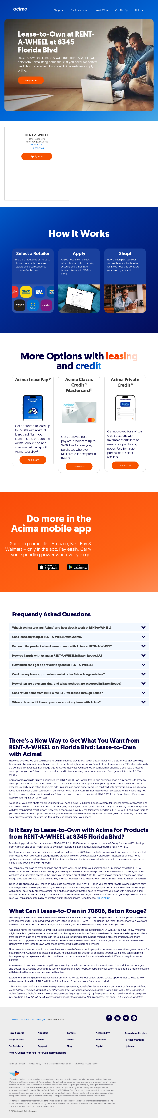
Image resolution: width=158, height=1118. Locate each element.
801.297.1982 (103, 897)
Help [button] (138, 10)
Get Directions (36, 144)
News (41, 1039)
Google (79, 568)
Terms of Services (17, 1063)
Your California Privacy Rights (57, 1063)
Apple (50, 568)
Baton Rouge (38, 1019)
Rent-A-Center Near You (22, 1052)
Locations (13, 1019)
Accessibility (103, 1033)
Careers (71, 1033)
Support (42, 1046)
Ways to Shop (16, 1039)
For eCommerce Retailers (52, 1052)
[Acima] (14, 1073)
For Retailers (16, 1046)
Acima (20, 10)
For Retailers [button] (77, 10)
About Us (43, 1033)
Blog (69, 1046)
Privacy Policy (34, 1063)
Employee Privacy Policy (86, 1063)
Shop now (31, 80)
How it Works (102, 10)
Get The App (122, 10)
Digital (99, 1046)
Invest (70, 1039)
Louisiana (25, 1019)
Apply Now (37, 156)
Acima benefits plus (135, 1033)
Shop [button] (57, 10)
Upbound (130, 1046)
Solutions (101, 1039)
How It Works (16, 1033)
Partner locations (134, 1039)
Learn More (33, 459)
